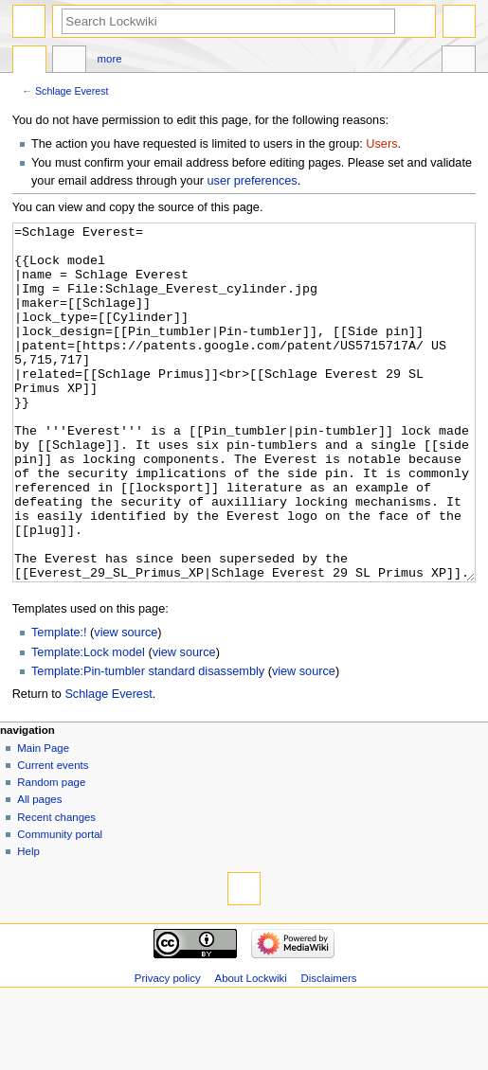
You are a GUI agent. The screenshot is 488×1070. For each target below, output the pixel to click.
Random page (51, 853)
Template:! (59, 703)
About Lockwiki (251, 1049)
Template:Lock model (88, 723)
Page (29, 61)
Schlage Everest (72, 91)
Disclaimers (329, 1049)
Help (28, 922)
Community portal (59, 905)
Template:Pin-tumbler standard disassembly (147, 742)
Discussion (69, 61)
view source (125, 703)
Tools (459, 61)
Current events (52, 836)
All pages (39, 870)
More (110, 58)
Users (381, 144)
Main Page (43, 819)
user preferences (252, 180)
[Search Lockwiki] (228, 21)
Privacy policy (168, 1049)
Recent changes (56, 888)
